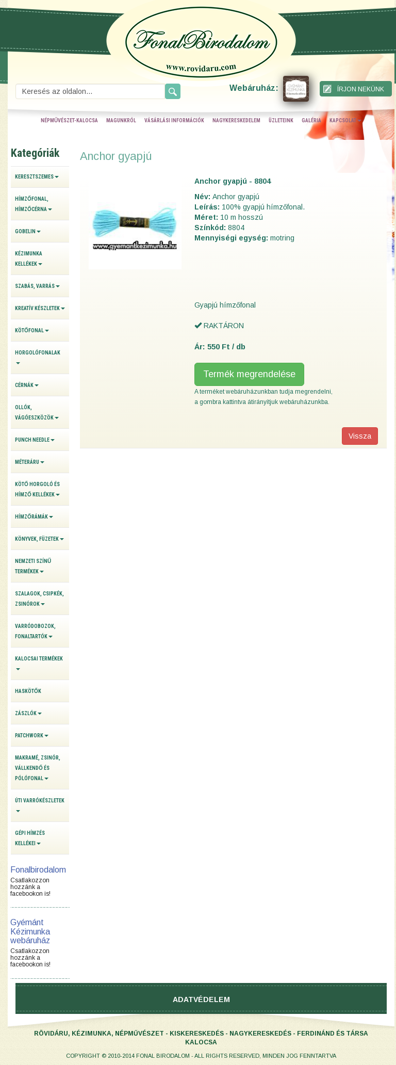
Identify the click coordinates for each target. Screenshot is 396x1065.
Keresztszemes (37, 177)
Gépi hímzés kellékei (30, 838)
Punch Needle (35, 440)
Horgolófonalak (37, 357)
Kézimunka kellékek (28, 259)
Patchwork (31, 735)
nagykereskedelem (236, 120)
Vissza (360, 436)
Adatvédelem (201, 999)
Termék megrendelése (249, 374)
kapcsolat (345, 120)
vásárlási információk (174, 120)
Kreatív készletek (40, 308)
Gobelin (28, 231)
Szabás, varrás (37, 286)
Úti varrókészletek (39, 805)
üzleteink (281, 120)
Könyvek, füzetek (39, 539)
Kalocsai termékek (39, 663)
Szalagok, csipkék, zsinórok (39, 599)
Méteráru (29, 462)
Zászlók (28, 713)
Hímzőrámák (34, 517)
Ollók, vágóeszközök (37, 413)
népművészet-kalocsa (69, 120)
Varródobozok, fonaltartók (35, 631)
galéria (311, 120)
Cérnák (27, 385)
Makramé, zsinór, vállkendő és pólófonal (37, 768)
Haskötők (28, 691)
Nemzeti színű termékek (33, 566)
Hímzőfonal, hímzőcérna (33, 204)
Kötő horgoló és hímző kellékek (37, 489)
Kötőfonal (32, 330)
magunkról (121, 120)
